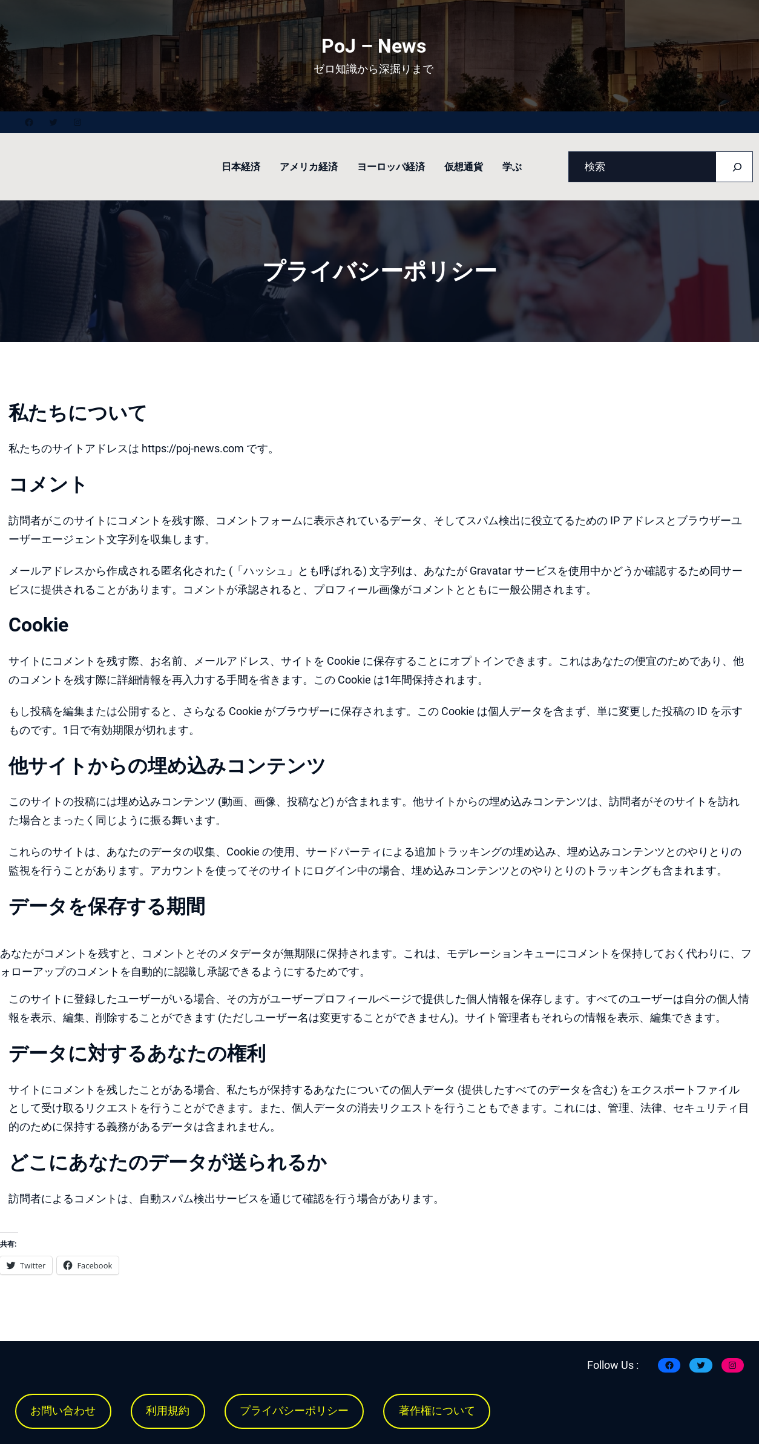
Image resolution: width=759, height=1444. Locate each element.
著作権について (437, 1411)
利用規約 (167, 1411)
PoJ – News (373, 46)
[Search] (737, 167)
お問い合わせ (63, 1411)
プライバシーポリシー (294, 1411)
